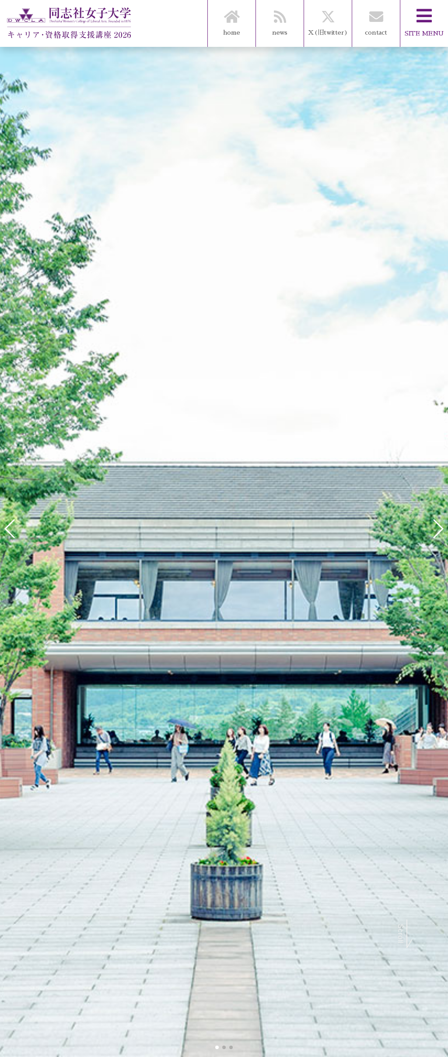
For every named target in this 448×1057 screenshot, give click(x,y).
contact (376, 17)
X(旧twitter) (328, 17)
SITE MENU (424, 18)
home (232, 17)
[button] (217, 1047)
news (280, 17)
